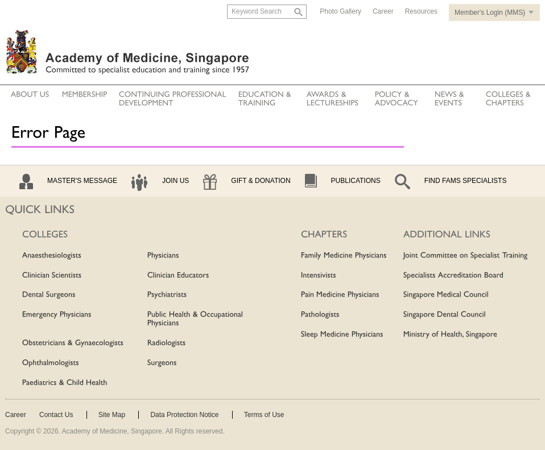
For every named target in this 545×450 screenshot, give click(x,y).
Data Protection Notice (184, 415)
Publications (356, 181)
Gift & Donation (260, 181)
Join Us (175, 181)
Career (383, 11)
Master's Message (82, 181)
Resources (421, 11)
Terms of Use (264, 415)
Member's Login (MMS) (490, 12)
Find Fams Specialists (465, 181)
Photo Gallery (340, 11)
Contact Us (56, 415)
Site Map (111, 415)
